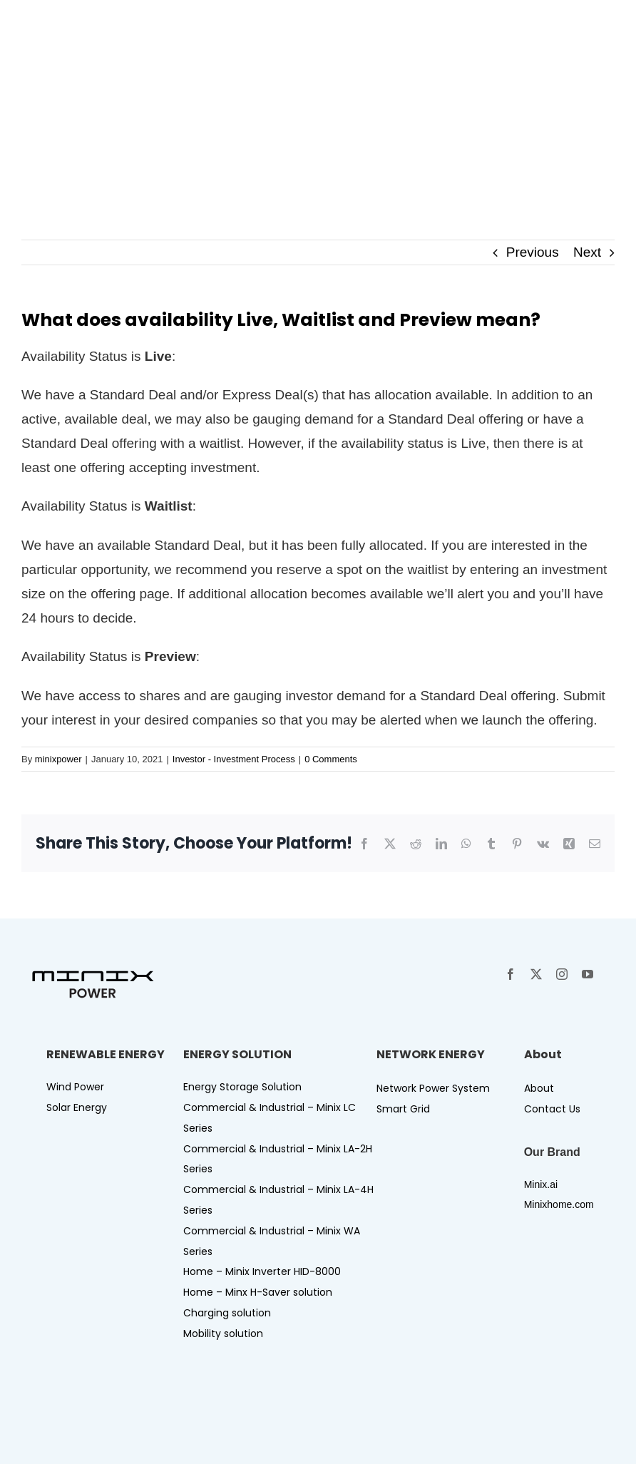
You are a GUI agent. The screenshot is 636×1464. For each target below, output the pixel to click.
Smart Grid (403, 1109)
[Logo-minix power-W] (107, 20)
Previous (532, 252)
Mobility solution (223, 1333)
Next (587, 252)
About (539, 1088)
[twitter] (536, 974)
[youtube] (587, 974)
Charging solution (227, 1313)
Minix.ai (541, 1184)
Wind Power (75, 1087)
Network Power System (433, 1088)
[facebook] (510, 974)
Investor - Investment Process (234, 759)
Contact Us (552, 1109)
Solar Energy (76, 1107)
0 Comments (330, 759)
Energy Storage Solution (242, 1087)
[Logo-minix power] (93, 974)
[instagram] (562, 974)
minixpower (58, 759)
